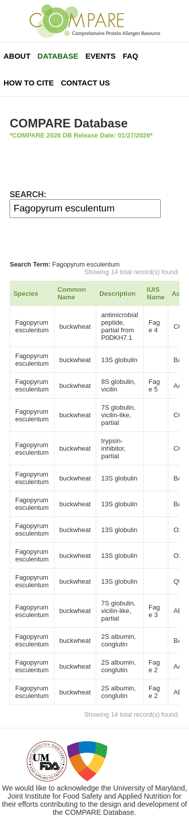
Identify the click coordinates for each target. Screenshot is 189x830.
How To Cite (29, 82)
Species (26, 293)
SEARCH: (28, 194)
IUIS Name (155, 293)
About (17, 56)
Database (57, 56)
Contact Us (85, 82)
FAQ (130, 56)
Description (117, 293)
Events (100, 56)
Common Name (71, 293)
